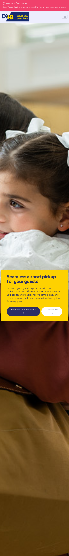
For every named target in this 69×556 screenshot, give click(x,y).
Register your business (23, 311)
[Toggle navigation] (65, 17)
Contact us (52, 311)
